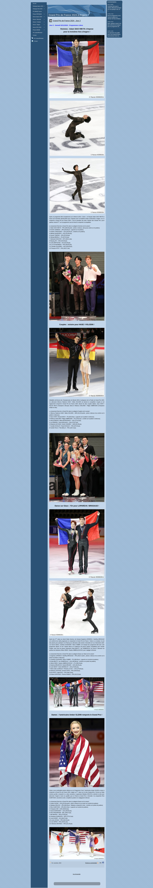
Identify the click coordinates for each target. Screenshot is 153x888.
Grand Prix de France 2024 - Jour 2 (67, 21)
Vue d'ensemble (76, 874)
